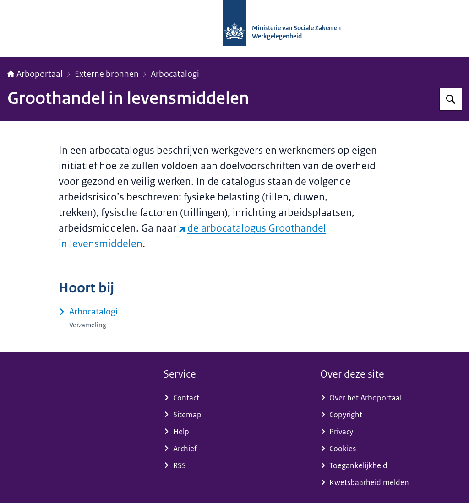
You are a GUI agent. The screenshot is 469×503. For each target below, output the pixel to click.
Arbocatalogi (175, 74)
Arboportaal (35, 74)
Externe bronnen (107, 74)
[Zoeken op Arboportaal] (451, 99)
